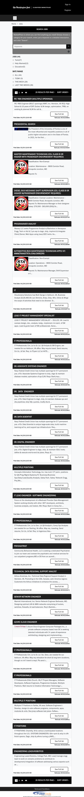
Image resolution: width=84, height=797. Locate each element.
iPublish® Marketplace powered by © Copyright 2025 (42, 793)
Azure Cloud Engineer (25, 622)
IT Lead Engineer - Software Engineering (35, 495)
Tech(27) (18, 60)
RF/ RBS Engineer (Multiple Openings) (33, 99)
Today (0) (19, 78)
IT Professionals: (23, 341)
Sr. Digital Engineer (24, 442)
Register (68, 10)
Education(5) (20, 67)
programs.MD (31, 556)
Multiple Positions (23, 467)
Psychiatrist (20, 546)
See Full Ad (59, 114)
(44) (16, 57)
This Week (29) (21, 82)
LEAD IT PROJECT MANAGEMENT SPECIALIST (34, 315)
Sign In (68, 4)
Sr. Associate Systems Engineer (30, 366)
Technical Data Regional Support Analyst (35, 571)
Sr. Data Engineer (24, 391)
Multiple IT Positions (25, 700)
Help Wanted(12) (21, 63)
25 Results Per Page (44, 92)
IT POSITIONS (20, 726)
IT (15, 290)
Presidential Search (24, 124)
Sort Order (62, 92)
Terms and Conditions (42, 789)
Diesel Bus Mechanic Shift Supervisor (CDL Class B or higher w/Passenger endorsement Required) (41, 191)
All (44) (18, 75)
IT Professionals (22, 675)
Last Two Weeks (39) (24, 85)
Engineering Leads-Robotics (28, 751)
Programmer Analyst (25, 224)
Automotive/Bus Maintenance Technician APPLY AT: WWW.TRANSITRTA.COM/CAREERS (39, 252)
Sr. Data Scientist (23, 416)
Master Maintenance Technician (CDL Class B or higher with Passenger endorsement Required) (39, 155)
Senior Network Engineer (27, 596)
